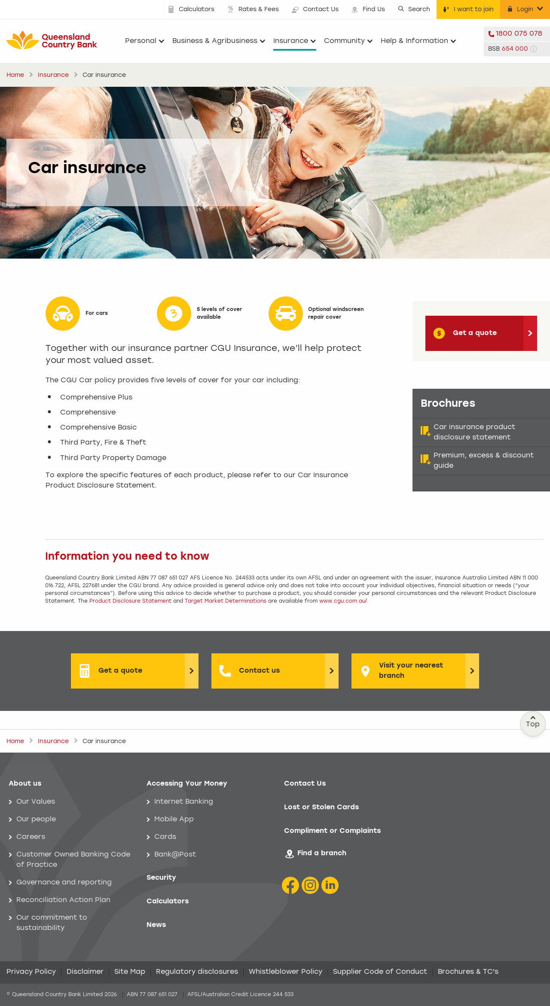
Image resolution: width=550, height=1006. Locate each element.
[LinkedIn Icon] (330, 885)
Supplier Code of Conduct (380, 972)
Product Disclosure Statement (130, 601)
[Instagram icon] (310, 885)
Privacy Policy (31, 972)
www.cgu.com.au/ (343, 601)
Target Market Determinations (225, 601)
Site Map (129, 972)
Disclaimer (85, 972)
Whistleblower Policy (285, 972)
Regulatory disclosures (197, 972)
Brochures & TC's (468, 972)
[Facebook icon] (290, 885)
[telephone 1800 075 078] (517, 34)
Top (533, 721)
